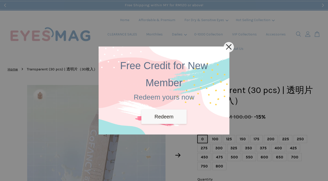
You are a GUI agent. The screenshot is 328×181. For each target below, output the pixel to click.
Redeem (164, 116)
